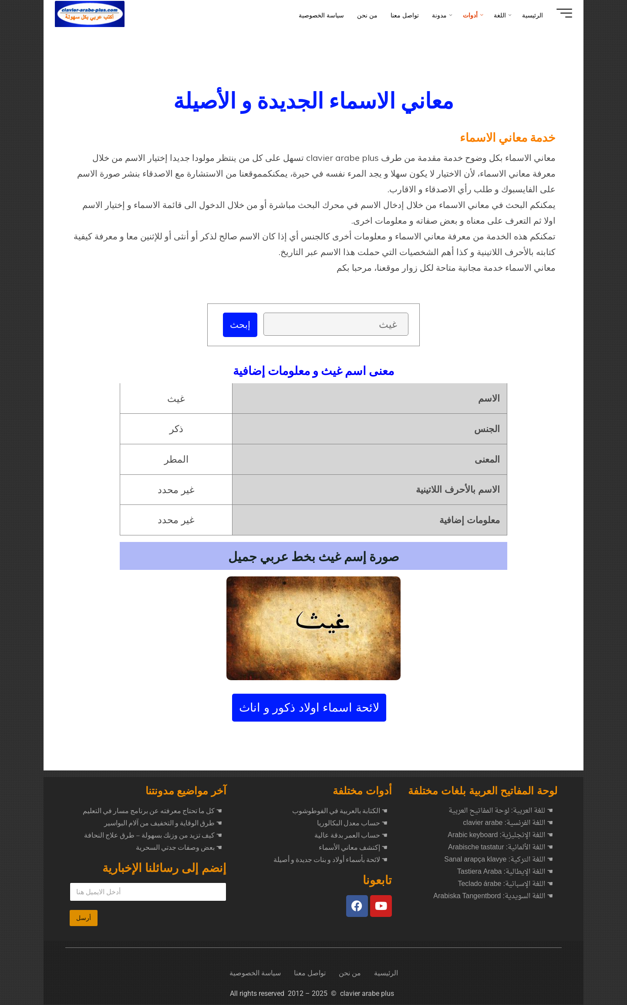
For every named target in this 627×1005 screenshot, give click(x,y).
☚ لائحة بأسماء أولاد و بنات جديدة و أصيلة (330, 860)
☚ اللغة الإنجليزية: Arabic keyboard (500, 836)
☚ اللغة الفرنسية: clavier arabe (508, 824)
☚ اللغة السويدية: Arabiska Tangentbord (493, 897)
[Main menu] (558, 13)
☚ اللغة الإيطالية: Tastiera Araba (505, 872)
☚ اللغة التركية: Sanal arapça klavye (498, 860)
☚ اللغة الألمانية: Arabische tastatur (500, 848)
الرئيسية (386, 973)
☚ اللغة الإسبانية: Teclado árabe (505, 885)
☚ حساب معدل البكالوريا (352, 823)
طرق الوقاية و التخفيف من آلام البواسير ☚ (163, 823)
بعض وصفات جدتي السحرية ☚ (179, 848)
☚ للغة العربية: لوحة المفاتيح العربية (500, 811)
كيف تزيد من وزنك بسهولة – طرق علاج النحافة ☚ (153, 836)
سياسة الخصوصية (255, 973)
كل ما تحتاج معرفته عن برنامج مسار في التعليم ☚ (152, 811)
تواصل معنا (310, 973)
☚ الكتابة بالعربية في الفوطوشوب (340, 811)
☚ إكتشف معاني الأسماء (353, 848)
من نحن (350, 973)
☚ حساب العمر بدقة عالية (351, 836)
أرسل (83, 918)
